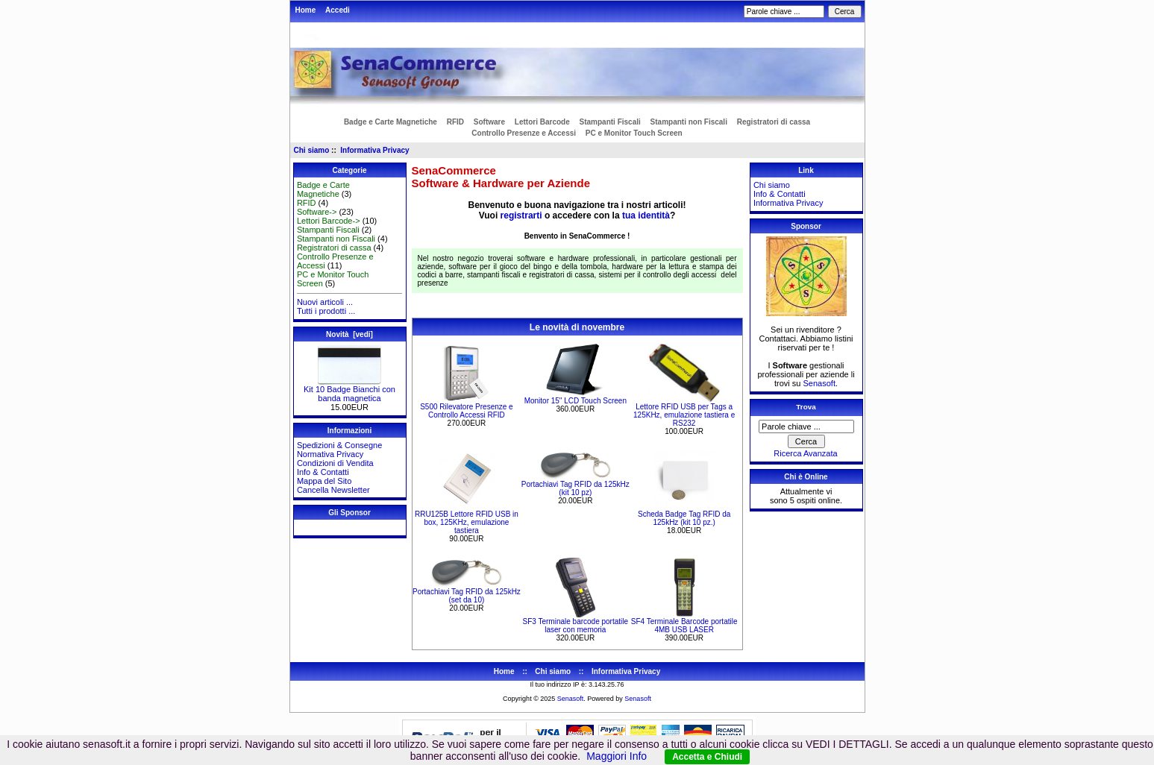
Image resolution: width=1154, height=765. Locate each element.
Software (489, 122)
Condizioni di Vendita (335, 463)
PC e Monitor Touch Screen (634, 133)
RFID (455, 122)
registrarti (521, 215)
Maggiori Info (616, 756)
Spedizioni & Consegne (339, 445)
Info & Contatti (323, 472)
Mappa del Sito (324, 480)
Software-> (317, 211)
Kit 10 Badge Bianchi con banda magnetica (349, 390)
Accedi (337, 10)
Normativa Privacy (330, 454)
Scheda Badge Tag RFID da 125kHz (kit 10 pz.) (684, 518)
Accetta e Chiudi (707, 757)
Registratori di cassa (773, 122)
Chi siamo (312, 150)
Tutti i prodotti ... (326, 310)
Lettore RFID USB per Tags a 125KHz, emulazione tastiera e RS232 (684, 415)
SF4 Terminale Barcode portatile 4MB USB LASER (684, 625)
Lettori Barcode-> (328, 220)
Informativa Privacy (374, 150)
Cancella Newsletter (333, 489)
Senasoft (819, 383)
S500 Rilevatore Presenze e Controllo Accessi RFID (466, 411)
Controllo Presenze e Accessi (523, 133)
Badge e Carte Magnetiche (390, 122)
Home (305, 10)
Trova (805, 407)
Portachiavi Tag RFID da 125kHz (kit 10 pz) (575, 488)
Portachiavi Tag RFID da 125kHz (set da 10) (467, 596)
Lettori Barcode (542, 122)
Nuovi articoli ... (325, 302)
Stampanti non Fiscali (688, 122)
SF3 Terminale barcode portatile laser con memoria (576, 625)
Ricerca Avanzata (805, 453)
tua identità (646, 215)
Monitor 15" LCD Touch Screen (575, 401)
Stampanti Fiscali (610, 122)
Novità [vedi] (349, 334)
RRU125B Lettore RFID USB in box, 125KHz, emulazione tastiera (466, 522)
